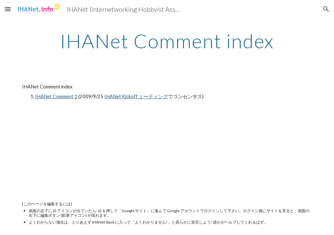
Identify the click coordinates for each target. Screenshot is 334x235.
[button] (8, 9)
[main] (167, 40)
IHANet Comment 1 (56, 96)
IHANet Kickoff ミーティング (136, 96)
